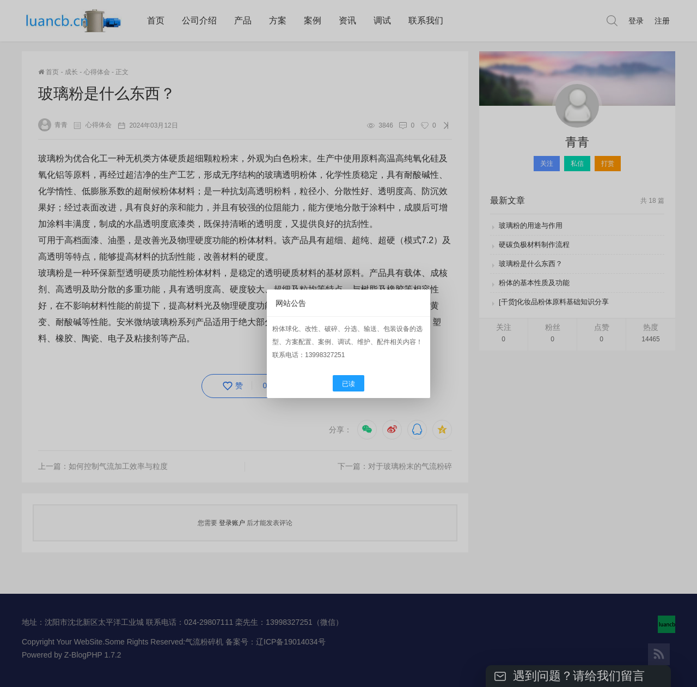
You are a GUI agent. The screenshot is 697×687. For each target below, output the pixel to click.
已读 (348, 384)
